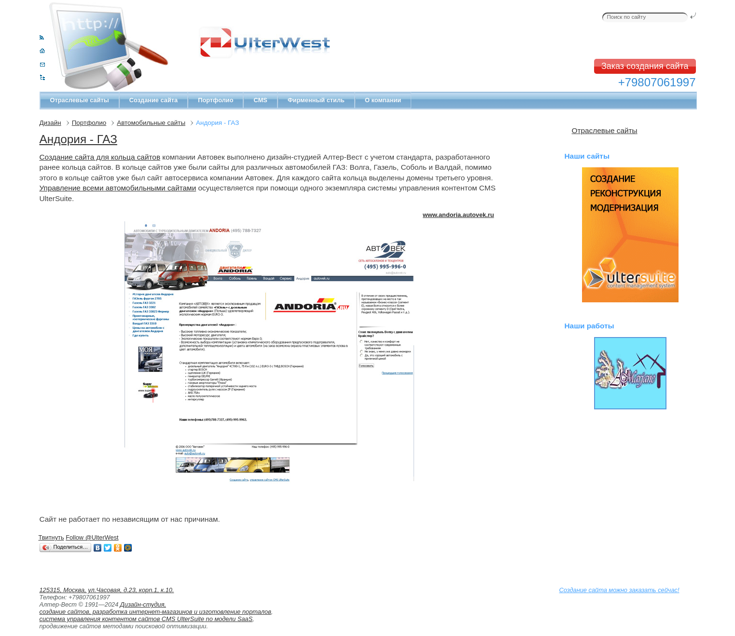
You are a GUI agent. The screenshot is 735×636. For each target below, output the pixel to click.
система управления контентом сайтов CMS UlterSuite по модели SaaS (146, 618)
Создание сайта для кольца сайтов (100, 157)
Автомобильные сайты (151, 122)
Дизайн (50, 122)
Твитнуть (51, 537)
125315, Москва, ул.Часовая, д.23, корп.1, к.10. (107, 590)
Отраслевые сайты (79, 100)
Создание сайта (153, 100)
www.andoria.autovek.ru (458, 214)
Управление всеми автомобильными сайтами (118, 188)
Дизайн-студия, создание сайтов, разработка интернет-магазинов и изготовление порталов (155, 608)
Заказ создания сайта (645, 66)
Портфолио (215, 100)
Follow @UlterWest (92, 537)
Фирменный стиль (316, 100)
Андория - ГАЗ (78, 139)
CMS (260, 100)
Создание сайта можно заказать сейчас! (619, 590)
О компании (383, 100)
